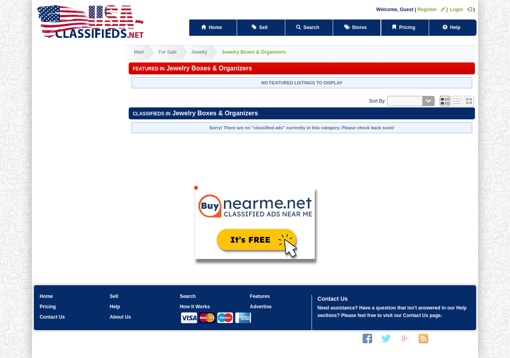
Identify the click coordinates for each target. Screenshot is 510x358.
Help (453, 27)
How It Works (195, 306)
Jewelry (199, 52)
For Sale (168, 52)
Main (139, 52)
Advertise (261, 306)
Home (213, 27)
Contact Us (52, 317)
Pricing (405, 27)
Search (309, 27)
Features (260, 296)
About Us (120, 317)
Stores (356, 27)
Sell (261, 27)
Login (461, 9)
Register (431, 9)
